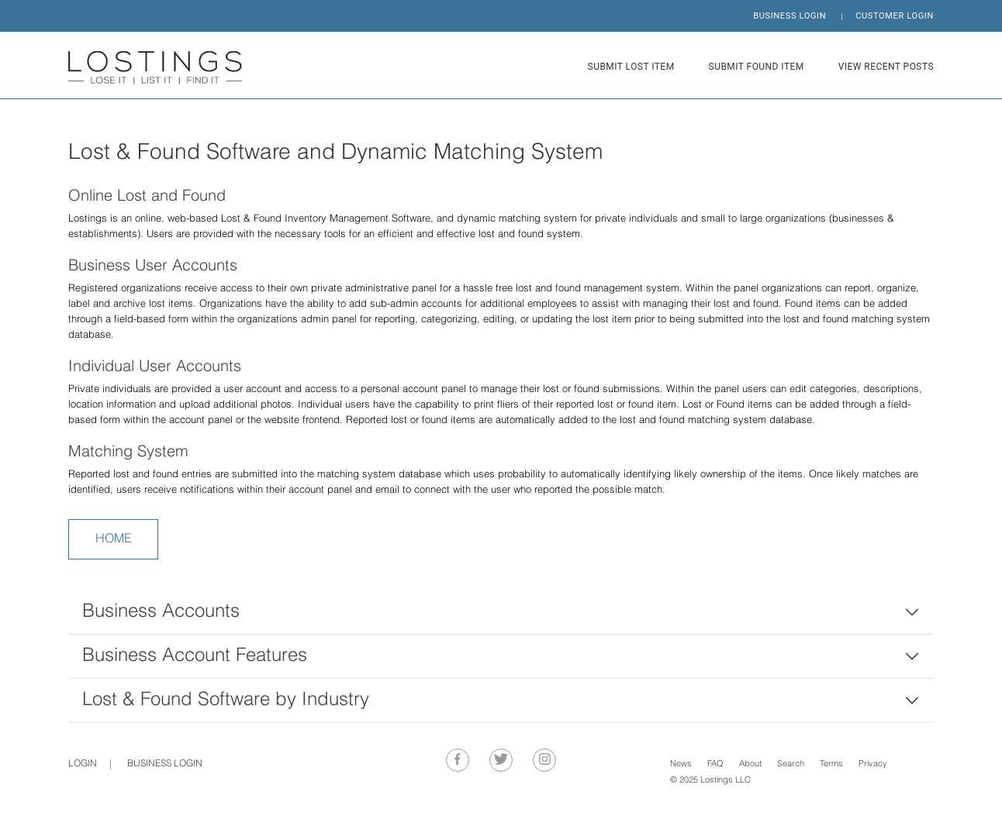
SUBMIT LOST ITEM (631, 66)
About (750, 764)
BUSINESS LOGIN (789, 16)
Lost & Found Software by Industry (225, 700)
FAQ (715, 764)
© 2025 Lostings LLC (710, 780)
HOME (113, 539)
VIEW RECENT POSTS (886, 66)
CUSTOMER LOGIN (894, 16)
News (681, 764)
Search (790, 764)
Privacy (873, 764)
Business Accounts (161, 612)
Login (82, 764)
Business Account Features (194, 656)
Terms (831, 764)
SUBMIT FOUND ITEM (756, 66)
